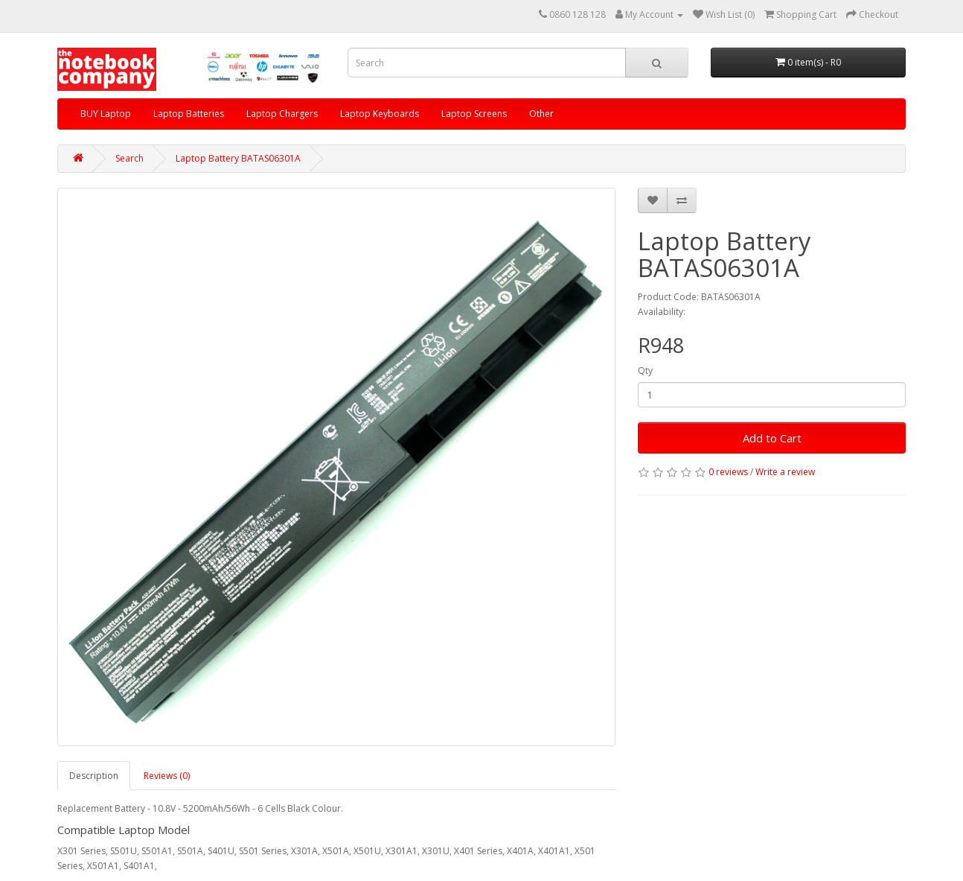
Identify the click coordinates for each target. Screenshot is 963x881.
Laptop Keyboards (379, 113)
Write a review (785, 471)
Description (93, 775)
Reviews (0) (167, 775)
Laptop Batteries (188, 113)
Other (541, 113)
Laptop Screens (474, 113)
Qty (645, 370)
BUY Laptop (105, 113)
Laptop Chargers (282, 113)
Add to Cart (772, 437)
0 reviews (728, 471)
